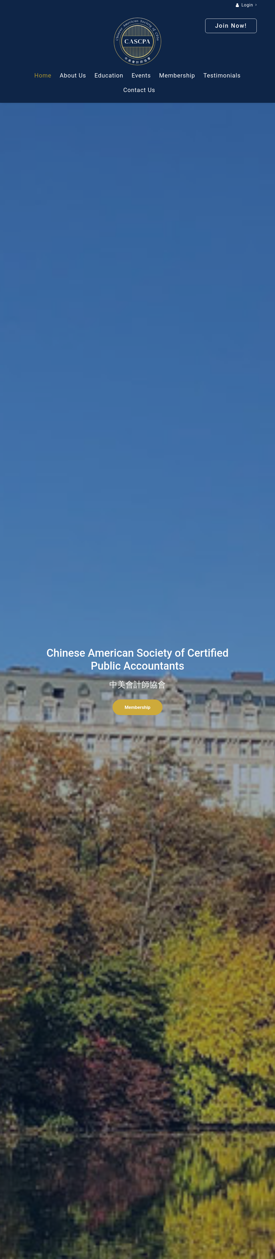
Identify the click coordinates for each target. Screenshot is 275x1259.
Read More (137, 358)
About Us (73, 75)
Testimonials (222, 75)
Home (43, 75)
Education (109, 75)
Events (141, 75)
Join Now (178, 846)
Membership (177, 75)
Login (249, 5)
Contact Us (139, 90)
